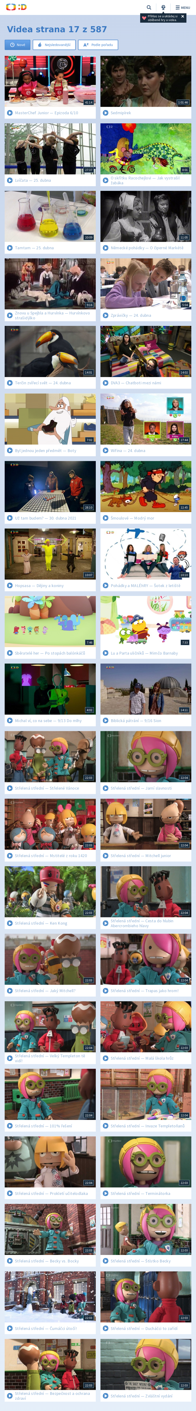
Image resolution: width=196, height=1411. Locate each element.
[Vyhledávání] (149, 7)
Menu (182, 7)
